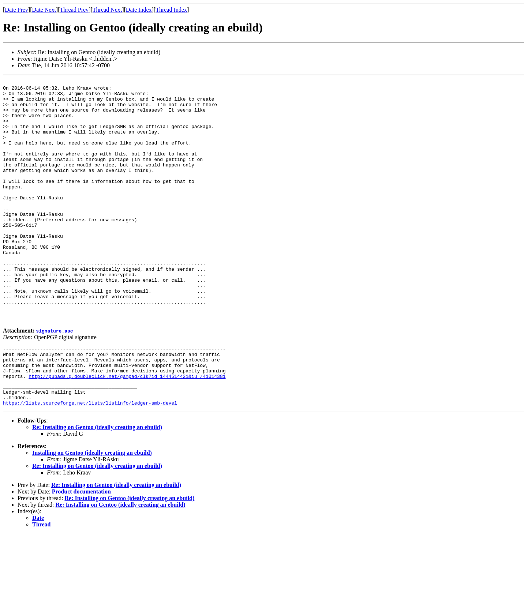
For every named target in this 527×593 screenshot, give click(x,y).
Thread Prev (74, 10)
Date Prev (16, 10)
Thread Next (107, 10)
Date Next (44, 10)
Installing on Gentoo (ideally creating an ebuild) (92, 512)
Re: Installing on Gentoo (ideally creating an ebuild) (97, 486)
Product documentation (81, 551)
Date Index (139, 10)
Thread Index (171, 10)
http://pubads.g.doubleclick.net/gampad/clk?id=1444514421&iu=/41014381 (127, 431)
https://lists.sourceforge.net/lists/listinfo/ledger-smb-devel (90, 462)
